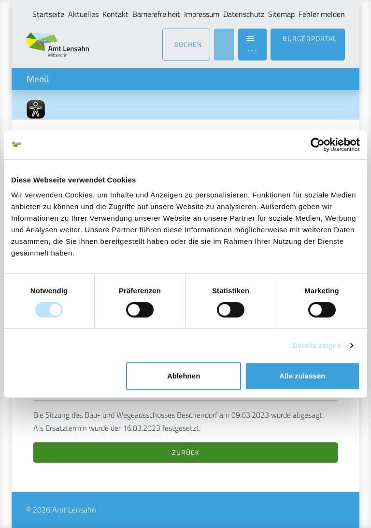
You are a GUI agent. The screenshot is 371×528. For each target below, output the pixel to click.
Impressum (201, 14)
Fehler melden (322, 14)
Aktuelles (83, 14)
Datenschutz (243, 14)
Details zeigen (316, 345)
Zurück (186, 452)
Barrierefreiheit (156, 14)
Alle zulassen (302, 376)
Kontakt (115, 14)
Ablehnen (183, 376)
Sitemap (281, 14)
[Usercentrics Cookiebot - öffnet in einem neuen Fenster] (317, 144)
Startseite (48, 14)
